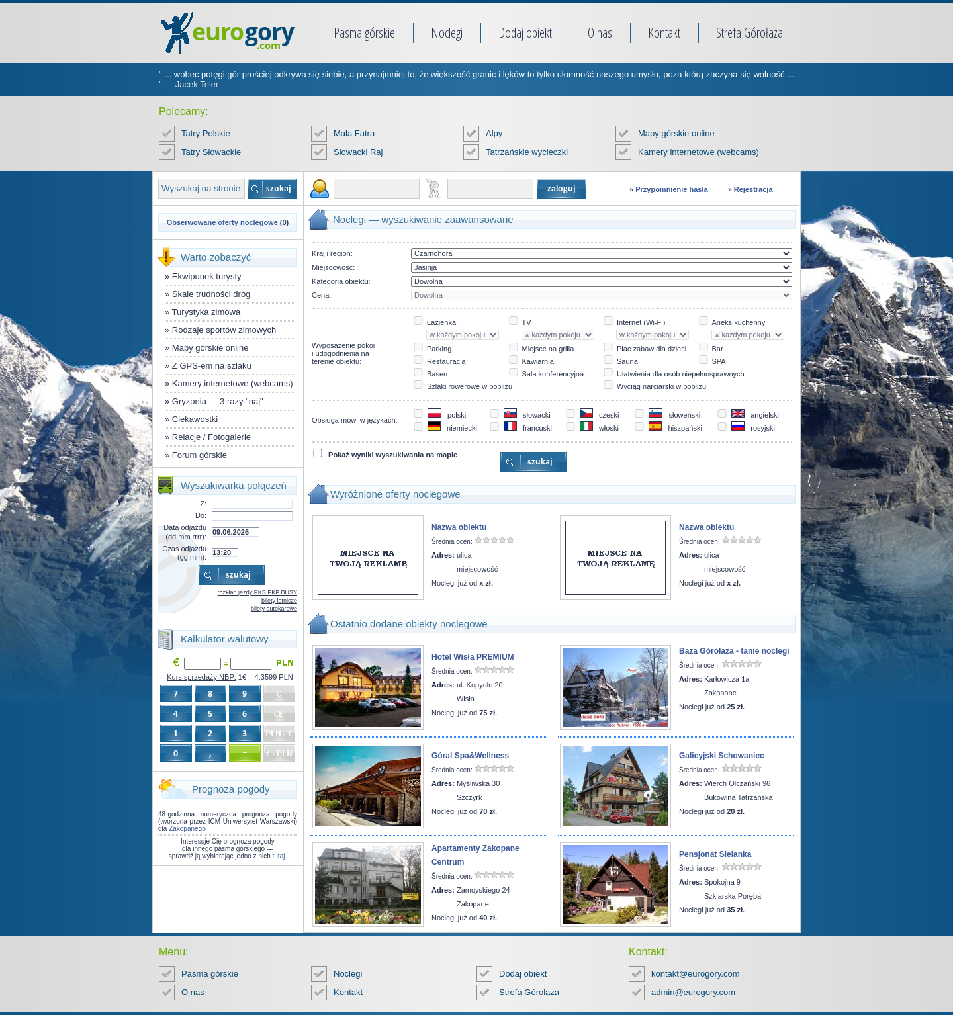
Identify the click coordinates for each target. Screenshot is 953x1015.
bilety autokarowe (274, 608)
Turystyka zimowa (206, 312)
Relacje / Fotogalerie (211, 437)
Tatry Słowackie (211, 152)
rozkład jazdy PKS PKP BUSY (257, 592)
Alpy (494, 133)
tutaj (279, 856)
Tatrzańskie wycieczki (527, 152)
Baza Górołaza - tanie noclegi (734, 651)
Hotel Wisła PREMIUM (472, 657)
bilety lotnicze (279, 600)
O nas (600, 33)
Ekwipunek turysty (207, 276)
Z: (203, 503)
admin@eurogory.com (693, 992)
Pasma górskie (364, 33)
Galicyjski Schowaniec (721, 755)
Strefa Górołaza (749, 33)
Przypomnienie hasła (671, 189)
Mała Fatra (354, 133)
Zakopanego (187, 828)
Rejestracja (753, 189)
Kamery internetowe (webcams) (698, 152)
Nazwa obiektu (458, 527)
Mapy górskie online (676, 133)
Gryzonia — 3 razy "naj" (217, 401)
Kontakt (664, 33)
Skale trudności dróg (211, 294)
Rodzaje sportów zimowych (224, 330)
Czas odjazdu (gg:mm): (184, 553)
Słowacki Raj (358, 152)
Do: (200, 515)
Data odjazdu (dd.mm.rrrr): (184, 531)
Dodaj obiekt (525, 33)
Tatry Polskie (205, 133)
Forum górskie (199, 455)
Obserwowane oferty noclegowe (222, 222)
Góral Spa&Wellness (470, 755)
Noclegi (447, 33)
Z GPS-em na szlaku (211, 366)
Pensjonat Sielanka (715, 854)
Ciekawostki (195, 419)
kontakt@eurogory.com (695, 974)
